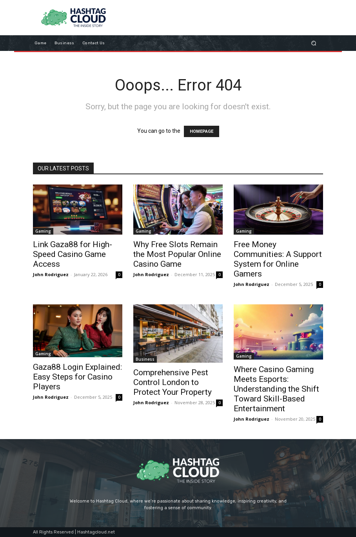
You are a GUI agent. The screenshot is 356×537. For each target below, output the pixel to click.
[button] (313, 43)
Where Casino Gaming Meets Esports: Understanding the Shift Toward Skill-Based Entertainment (276, 389)
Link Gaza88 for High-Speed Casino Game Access (72, 254)
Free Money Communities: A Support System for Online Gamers (278, 259)
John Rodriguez (51, 274)
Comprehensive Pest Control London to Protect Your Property (172, 382)
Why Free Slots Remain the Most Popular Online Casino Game (177, 254)
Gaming (43, 231)
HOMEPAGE (201, 131)
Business (145, 359)
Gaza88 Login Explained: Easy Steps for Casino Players (77, 376)
